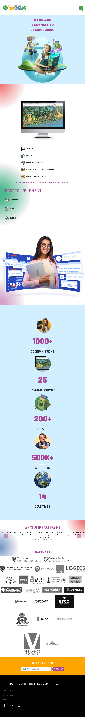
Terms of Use (7, 695)
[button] (6, 536)
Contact (5, 699)
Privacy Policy (7, 690)
